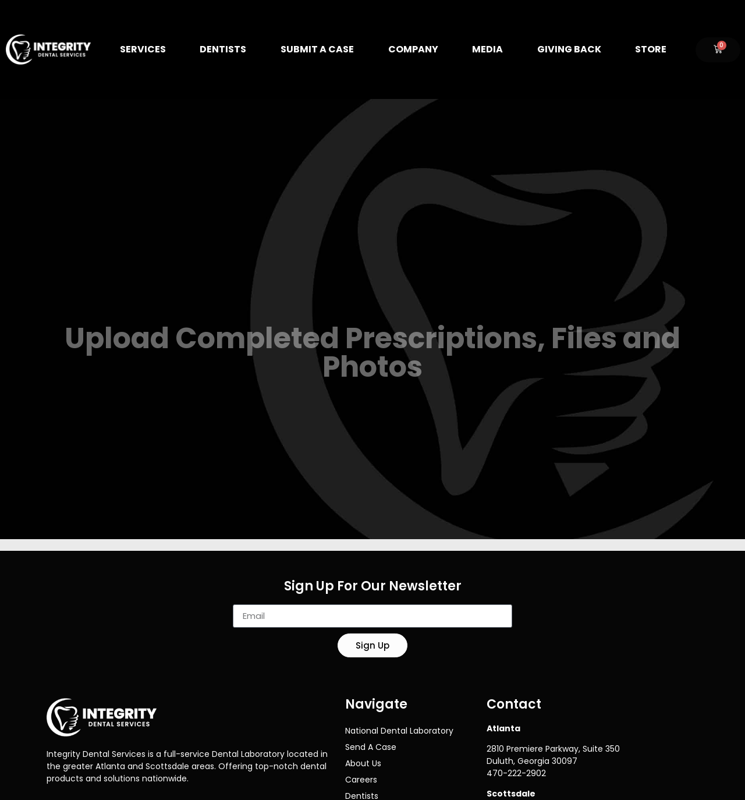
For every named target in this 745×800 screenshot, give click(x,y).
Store (650, 49)
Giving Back (569, 49)
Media (487, 49)
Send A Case (370, 747)
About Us (363, 763)
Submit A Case (317, 49)
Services (143, 49)
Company (413, 49)
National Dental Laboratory (399, 731)
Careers (361, 779)
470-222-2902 (516, 773)
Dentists (223, 49)
